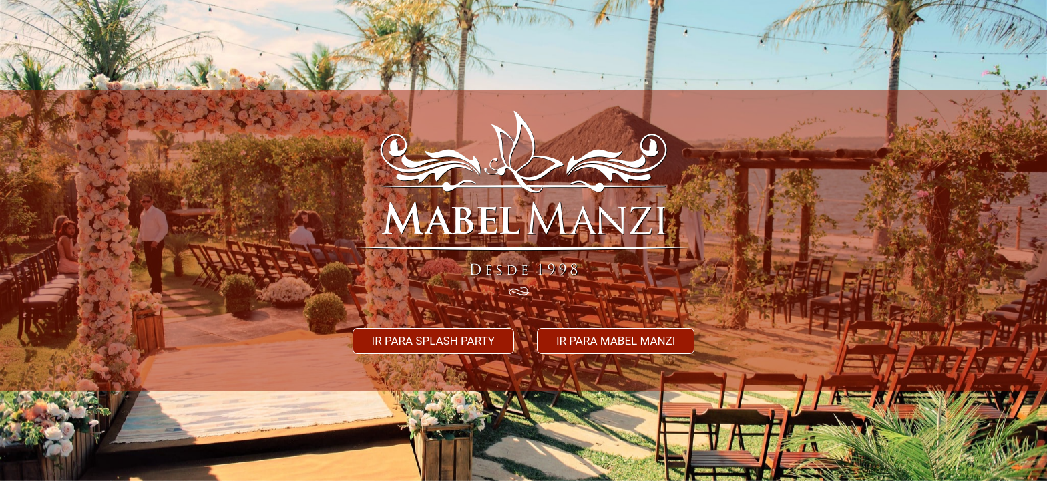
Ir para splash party (433, 340)
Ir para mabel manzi (616, 340)
